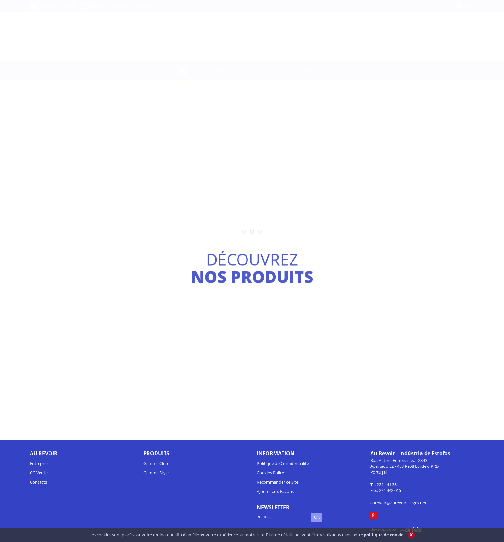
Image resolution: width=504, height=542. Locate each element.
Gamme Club (155, 463)
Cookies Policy (270, 472)
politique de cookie (384, 537)
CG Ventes (40, 472)
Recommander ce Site (277, 482)
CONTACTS (314, 70)
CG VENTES (280, 70)
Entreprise (40, 463)
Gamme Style (156, 472)
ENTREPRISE (212, 70)
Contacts (38, 482)
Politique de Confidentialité (283, 463)
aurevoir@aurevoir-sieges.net (121, 6)
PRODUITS (247, 70)
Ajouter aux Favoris (275, 491)
